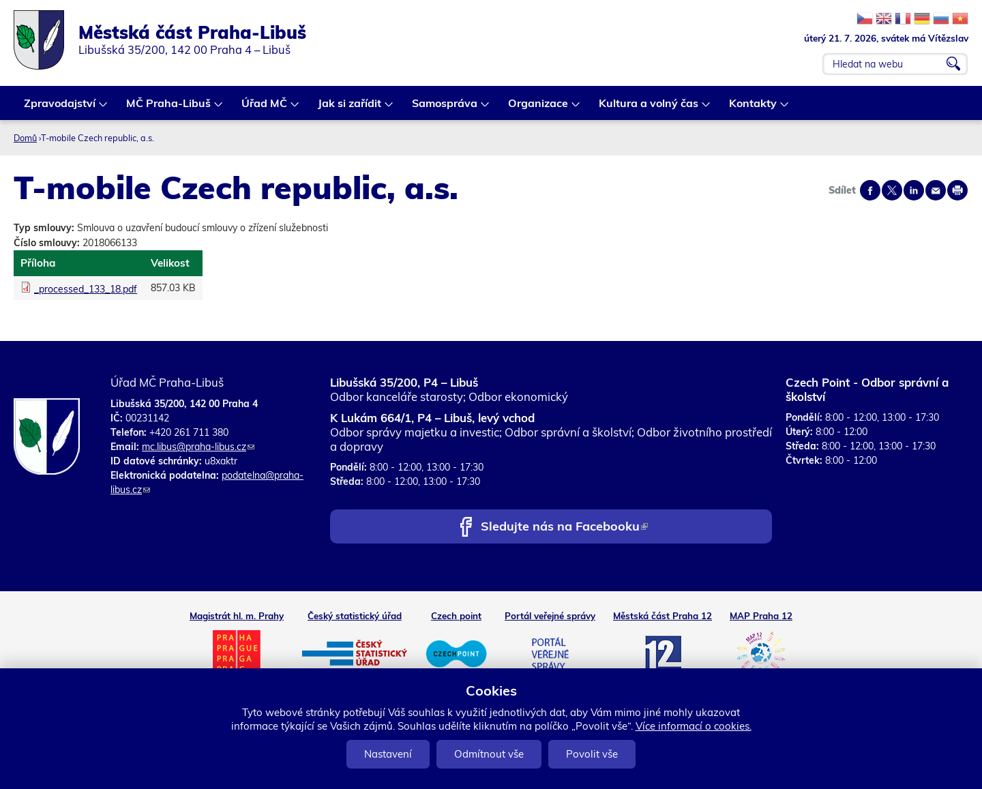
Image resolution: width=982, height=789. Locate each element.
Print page (957, 190)
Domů (25, 137)
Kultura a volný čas (649, 108)
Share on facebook (870, 190)
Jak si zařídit (350, 108)
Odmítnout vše (489, 753)
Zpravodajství (60, 108)
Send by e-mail (935, 190)
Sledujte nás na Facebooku (564, 527)
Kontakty (753, 108)
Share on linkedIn (914, 190)
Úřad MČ (265, 108)
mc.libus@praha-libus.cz (198, 447)
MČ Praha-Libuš (169, 108)
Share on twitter (892, 190)
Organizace (539, 108)
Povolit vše (592, 753)
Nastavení (388, 753)
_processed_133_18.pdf (85, 289)
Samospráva (445, 108)
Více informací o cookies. (694, 725)
